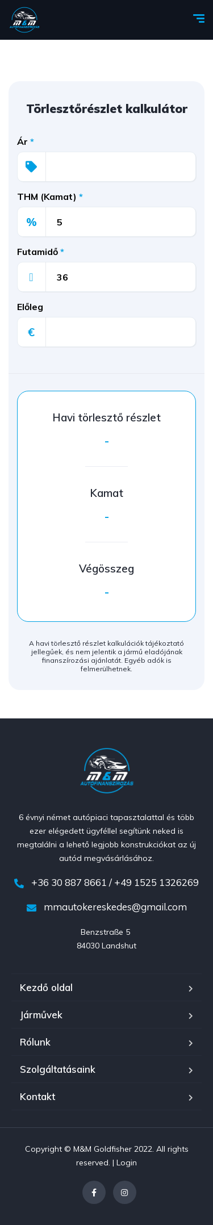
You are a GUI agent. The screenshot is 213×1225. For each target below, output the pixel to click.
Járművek (41, 1015)
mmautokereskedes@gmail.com (107, 907)
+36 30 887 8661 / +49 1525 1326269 (106, 882)
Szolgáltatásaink (57, 1069)
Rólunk (35, 1042)
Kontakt (37, 1096)
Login (126, 1162)
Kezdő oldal (46, 987)
